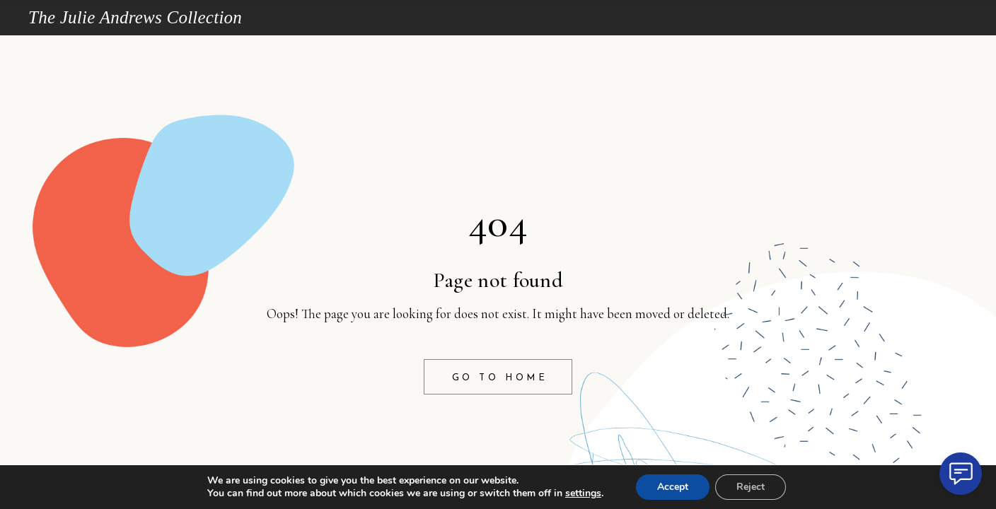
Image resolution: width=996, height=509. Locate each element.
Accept (672, 486)
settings (583, 493)
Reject (750, 486)
